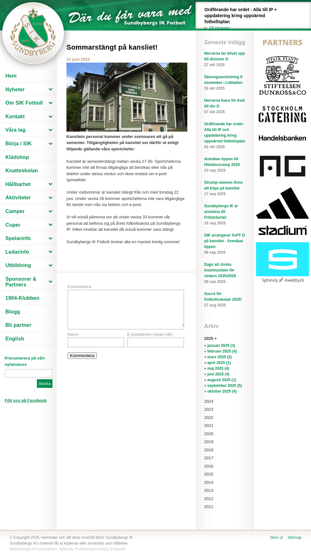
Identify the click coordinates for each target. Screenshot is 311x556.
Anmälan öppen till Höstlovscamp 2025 (224, 165)
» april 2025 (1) (217, 362)
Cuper (12, 225)
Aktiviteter (18, 197)
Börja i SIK (18, 143)
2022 (208, 417)
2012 (208, 498)
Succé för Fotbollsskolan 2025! (224, 300)
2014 (208, 482)
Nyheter (15, 89)
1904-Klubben (22, 298)
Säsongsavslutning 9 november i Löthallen (224, 83)
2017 (208, 458)
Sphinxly (66, 549)
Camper (15, 211)
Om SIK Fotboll (24, 103)
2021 (208, 425)
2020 (208, 433)
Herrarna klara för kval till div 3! (224, 106)
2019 (208, 441)
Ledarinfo (17, 252)
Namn (73, 334)
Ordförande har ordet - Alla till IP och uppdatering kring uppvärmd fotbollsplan (224, 136)
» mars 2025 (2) (218, 357)
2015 (208, 474)
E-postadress (150, 334)
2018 (208, 450)
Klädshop (17, 157)
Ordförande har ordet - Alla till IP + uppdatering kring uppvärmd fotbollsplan (244, 19)
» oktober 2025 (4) (220, 391)
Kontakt (15, 116)
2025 (208, 338)
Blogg (12, 311)
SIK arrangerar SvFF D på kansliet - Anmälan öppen (224, 244)
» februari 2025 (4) (220, 351)
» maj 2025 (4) (216, 368)
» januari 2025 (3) (219, 345)
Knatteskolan (21, 170)
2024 (208, 401)
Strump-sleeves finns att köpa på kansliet (224, 188)
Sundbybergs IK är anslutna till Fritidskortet (224, 215)
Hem (11, 76)
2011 (208, 506)
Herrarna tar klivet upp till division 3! (224, 59)
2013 (208, 490)
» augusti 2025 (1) (220, 380)
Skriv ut (276, 537)
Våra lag (15, 130)
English (14, 338)
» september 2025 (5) (223, 385)
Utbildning (18, 265)
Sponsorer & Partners (21, 281)
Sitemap (294, 537)
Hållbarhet (18, 184)
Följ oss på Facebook (26, 400)
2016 (208, 466)
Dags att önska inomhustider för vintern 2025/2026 (224, 273)
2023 (208, 409)
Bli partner (18, 325)
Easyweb (118, 549)
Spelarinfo (18, 238)
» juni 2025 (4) (216, 374)
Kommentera (79, 286)
